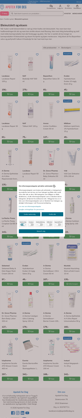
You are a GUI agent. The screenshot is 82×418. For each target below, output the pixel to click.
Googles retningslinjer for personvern (31, 209)
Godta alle (52, 214)
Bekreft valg (41, 231)
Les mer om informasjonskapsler (30, 206)
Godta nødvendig (29, 214)
